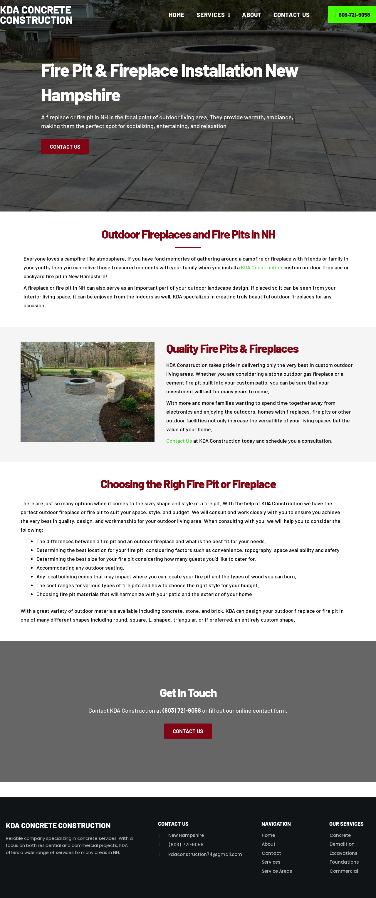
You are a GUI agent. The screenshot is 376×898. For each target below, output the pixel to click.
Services (213, 15)
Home (177, 14)
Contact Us (291, 14)
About (252, 14)
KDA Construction (261, 267)
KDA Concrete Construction (36, 14)
